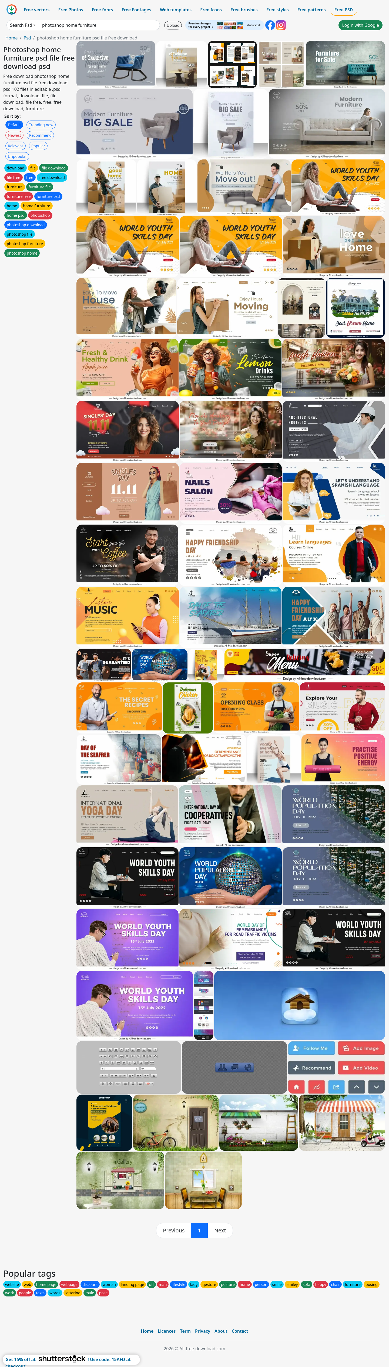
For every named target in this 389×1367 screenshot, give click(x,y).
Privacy (202, 1331)
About (220, 1331)
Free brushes (244, 10)
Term (185, 1331)
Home (11, 38)
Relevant (15, 145)
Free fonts (102, 10)
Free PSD (343, 10)
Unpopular (17, 156)
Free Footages (136, 10)
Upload (173, 25)
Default (14, 124)
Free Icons (211, 10)
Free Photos (70, 10)
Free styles (277, 10)
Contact (240, 1331)
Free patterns (311, 10)
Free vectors (36, 10)
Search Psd (21, 25)
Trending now (41, 124)
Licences (167, 1331)
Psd (27, 38)
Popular (38, 145)
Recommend (40, 135)
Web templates (176, 10)
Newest (14, 135)
